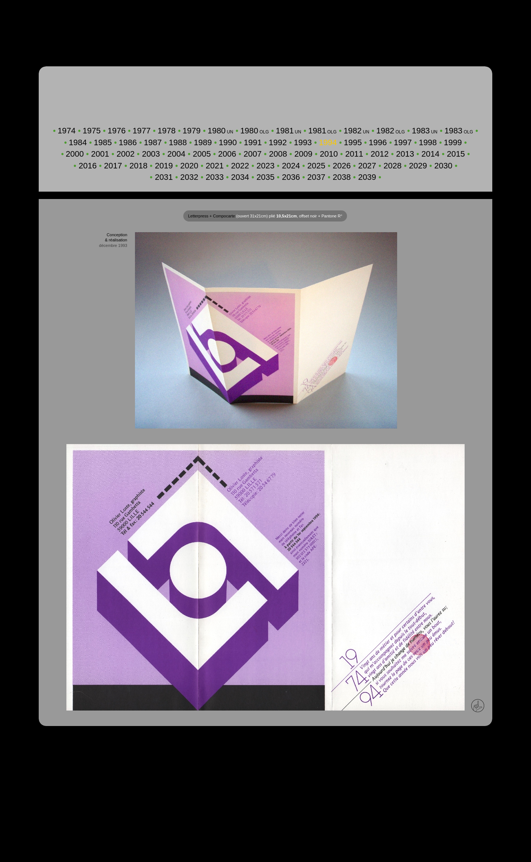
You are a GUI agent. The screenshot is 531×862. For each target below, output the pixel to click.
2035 (266, 177)
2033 (215, 177)
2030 (443, 165)
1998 (428, 142)
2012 (380, 153)
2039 (367, 177)
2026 (342, 165)
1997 (403, 142)
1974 (67, 130)
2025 (316, 165)
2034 (240, 177)
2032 (189, 177)
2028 (393, 165)
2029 (418, 165)
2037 (316, 177)
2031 (164, 177)
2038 (342, 177)
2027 (367, 165)
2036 (291, 177)
